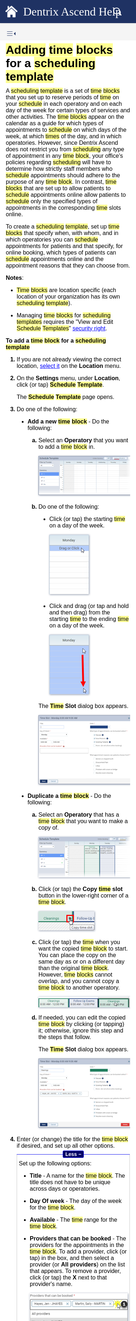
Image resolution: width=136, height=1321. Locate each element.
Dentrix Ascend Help (72, 11)
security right (89, 328)
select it (49, 366)
